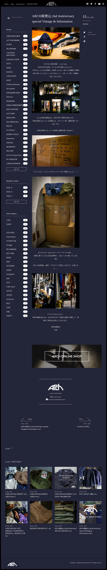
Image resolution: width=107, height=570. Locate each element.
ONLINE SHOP (32, 4)
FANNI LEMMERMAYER (17, 105)
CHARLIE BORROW (17, 163)
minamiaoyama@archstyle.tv (56, 400)
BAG (17, 278)
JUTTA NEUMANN (17, 40)
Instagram (17, 274)
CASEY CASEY (17, 76)
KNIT (17, 261)
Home (6, 4)
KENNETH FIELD (17, 134)
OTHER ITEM (17, 241)
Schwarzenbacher (17, 84)
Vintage (17, 245)
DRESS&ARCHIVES (17, 92)
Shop (12, 4)
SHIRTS (17, 316)
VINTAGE (17, 142)
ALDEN (17, 44)
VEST (17, 282)
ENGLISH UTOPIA (17, 59)
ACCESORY (17, 266)
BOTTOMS (17, 253)
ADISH (17, 68)
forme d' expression (17, 155)
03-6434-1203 (56, 397)
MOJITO (17, 126)
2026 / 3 (17, 191)
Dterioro (17, 97)
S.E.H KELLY (17, 130)
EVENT (17, 224)
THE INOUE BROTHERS (17, 54)
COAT (17, 307)
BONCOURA (17, 117)
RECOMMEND (17, 249)
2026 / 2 (17, 196)
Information (20, 4)
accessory (17, 299)
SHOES (17, 270)
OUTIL (17, 63)
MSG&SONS (17, 101)
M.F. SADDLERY (17, 159)
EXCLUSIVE (17, 232)
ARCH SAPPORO (17, 109)
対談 (17, 311)
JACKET (17, 295)
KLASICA (17, 72)
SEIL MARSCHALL (17, 122)
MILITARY (17, 151)
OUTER (17, 291)
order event (17, 286)
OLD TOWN (17, 113)
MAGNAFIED (17, 147)
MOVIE (17, 257)
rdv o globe (17, 88)
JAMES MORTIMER (17, 36)
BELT (17, 303)
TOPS (17, 220)
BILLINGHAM (17, 48)
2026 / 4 (17, 187)
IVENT (17, 80)
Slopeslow (17, 138)
